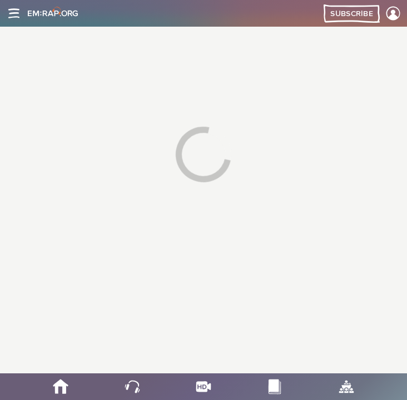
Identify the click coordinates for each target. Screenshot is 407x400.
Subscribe (351, 14)
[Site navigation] (14, 13)
